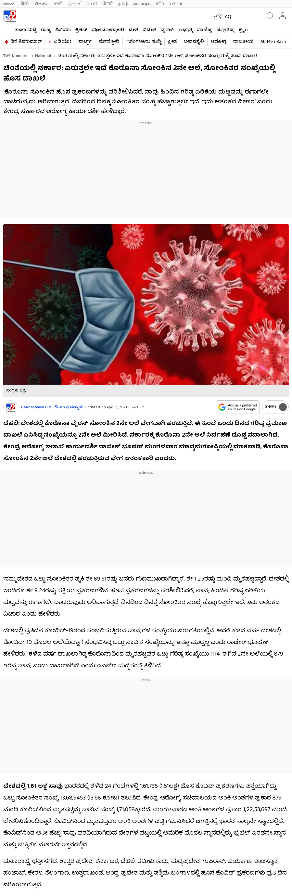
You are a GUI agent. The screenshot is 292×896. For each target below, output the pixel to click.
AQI (229, 17)
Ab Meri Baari (273, 42)
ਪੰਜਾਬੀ (107, 4)
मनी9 (160, 4)
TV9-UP (176, 4)
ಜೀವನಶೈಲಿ (194, 42)
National (42, 56)
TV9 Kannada (16, 56)
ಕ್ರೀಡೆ (172, 42)
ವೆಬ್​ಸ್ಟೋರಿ (108, 42)
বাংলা (92, 4)
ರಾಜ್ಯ (46, 30)
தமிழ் (123, 4)
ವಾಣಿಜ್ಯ (204, 30)
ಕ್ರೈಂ (243, 30)
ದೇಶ (133, 30)
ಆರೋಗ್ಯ (218, 42)
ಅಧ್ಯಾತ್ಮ (185, 30)
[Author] (10, 407)
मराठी (58, 4)
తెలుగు (41, 4)
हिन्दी (25, 4)
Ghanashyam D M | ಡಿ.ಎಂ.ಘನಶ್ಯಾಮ (52, 407)
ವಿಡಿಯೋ (62, 42)
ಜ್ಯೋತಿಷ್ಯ (225, 30)
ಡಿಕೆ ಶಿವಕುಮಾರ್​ (26, 42)
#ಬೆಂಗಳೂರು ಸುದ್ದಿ (143, 42)
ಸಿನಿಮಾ (63, 30)
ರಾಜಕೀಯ (243, 42)
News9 (9, 4)
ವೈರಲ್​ (167, 30)
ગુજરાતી (75, 4)
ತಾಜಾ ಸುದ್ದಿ (25, 30)
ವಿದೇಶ (149, 30)
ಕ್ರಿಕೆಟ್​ (81, 30)
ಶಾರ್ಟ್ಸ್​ (85, 42)
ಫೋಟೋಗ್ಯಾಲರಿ (108, 30)
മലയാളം (141, 4)
